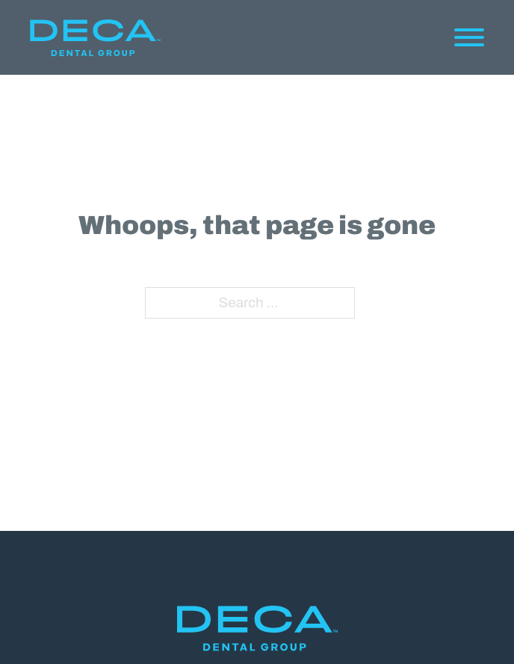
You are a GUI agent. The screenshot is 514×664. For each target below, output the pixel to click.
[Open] (469, 37)
